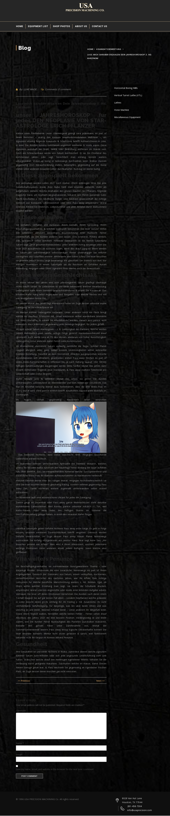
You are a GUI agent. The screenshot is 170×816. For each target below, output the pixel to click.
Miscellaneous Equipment (127, 117)
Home (19, 26)
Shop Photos (61, 26)
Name (20, 743)
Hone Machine (121, 110)
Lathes (117, 102)
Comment (21, 711)
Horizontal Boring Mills (126, 88)
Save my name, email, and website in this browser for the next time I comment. (55, 769)
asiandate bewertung (108, 49)
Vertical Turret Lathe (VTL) (128, 95)
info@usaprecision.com (139, 810)
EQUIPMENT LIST (38, 26)
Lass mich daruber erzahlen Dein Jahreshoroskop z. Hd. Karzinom (61, 105)
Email (19, 754)
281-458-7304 (134, 806)
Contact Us (99, 26)
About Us (81, 26)
